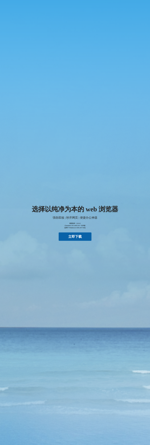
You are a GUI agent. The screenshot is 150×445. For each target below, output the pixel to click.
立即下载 (75, 236)
